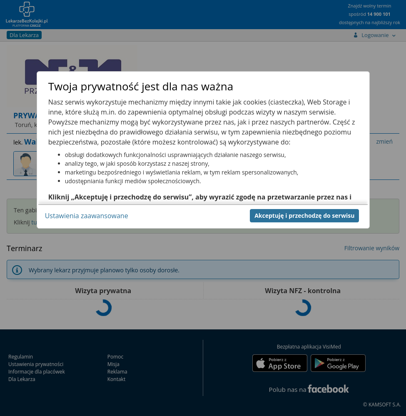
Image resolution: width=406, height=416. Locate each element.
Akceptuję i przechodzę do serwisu (304, 215)
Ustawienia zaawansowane (86, 215)
